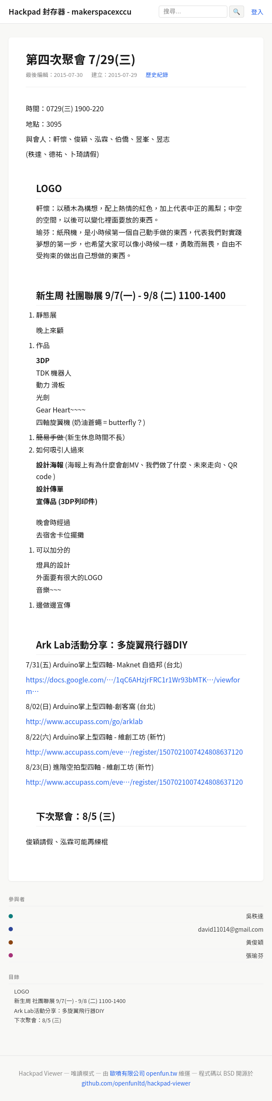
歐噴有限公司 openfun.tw (143, 1073)
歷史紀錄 (157, 74)
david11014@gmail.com (230, 929)
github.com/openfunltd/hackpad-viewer (136, 1083)
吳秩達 (254, 915)
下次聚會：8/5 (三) (37, 1020)
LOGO (21, 991)
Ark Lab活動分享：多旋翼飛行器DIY (59, 1011)
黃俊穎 (254, 942)
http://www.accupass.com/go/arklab (84, 721)
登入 (257, 11)
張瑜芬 (254, 955)
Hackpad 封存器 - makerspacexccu (70, 11)
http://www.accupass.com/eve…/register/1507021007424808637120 (134, 751)
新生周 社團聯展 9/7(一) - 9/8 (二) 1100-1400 (70, 1001)
